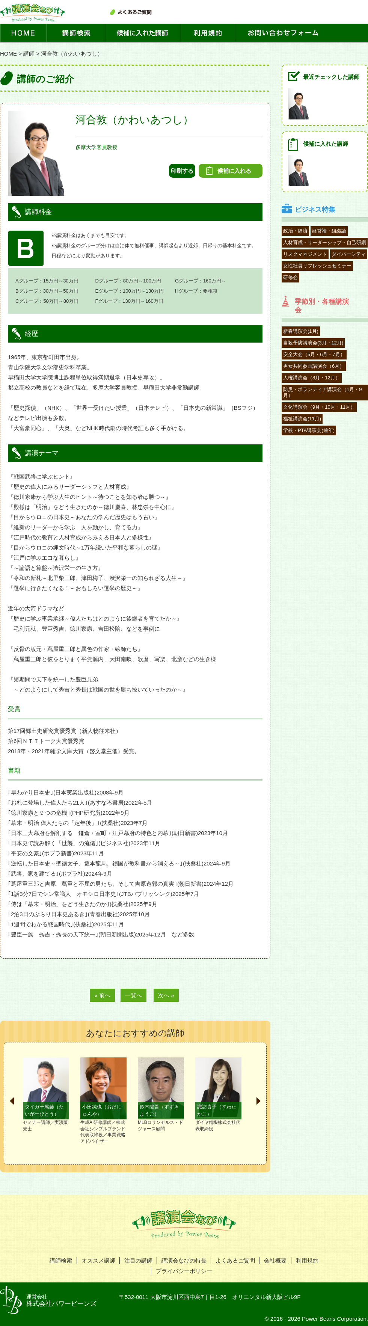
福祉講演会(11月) (302, 418)
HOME (8, 53)
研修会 (290, 277)
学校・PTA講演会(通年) (309, 430)
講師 (29, 53)
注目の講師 (138, 1260)
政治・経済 (295, 231)
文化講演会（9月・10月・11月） (319, 407)
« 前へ (102, 995)
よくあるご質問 (235, 1260)
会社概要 (275, 1260)
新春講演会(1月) (300, 331)
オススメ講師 (98, 1260)
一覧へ (133, 995)
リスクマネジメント (305, 254)
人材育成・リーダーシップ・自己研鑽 (324, 242)
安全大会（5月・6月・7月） (314, 354)
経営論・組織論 (329, 231)
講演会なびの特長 (184, 1260)
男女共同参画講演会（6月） (313, 366)
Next (258, 1101)
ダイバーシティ (349, 254)
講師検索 (61, 1260)
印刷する (182, 171)
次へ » (166, 995)
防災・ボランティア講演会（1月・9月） (322, 392)
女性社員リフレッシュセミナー (317, 266)
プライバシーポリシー (184, 1271)
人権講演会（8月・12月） (311, 378)
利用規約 (307, 1260)
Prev (12, 1101)
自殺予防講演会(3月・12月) (313, 343)
